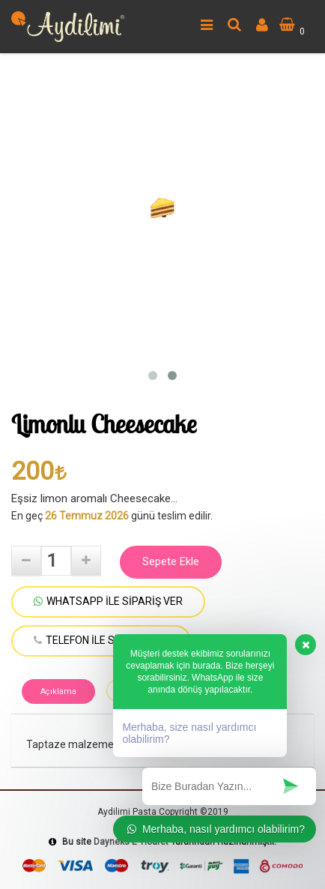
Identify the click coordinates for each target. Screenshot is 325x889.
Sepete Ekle (170, 561)
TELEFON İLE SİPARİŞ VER (101, 640)
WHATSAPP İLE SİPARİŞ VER (108, 601)
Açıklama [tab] (58, 691)
